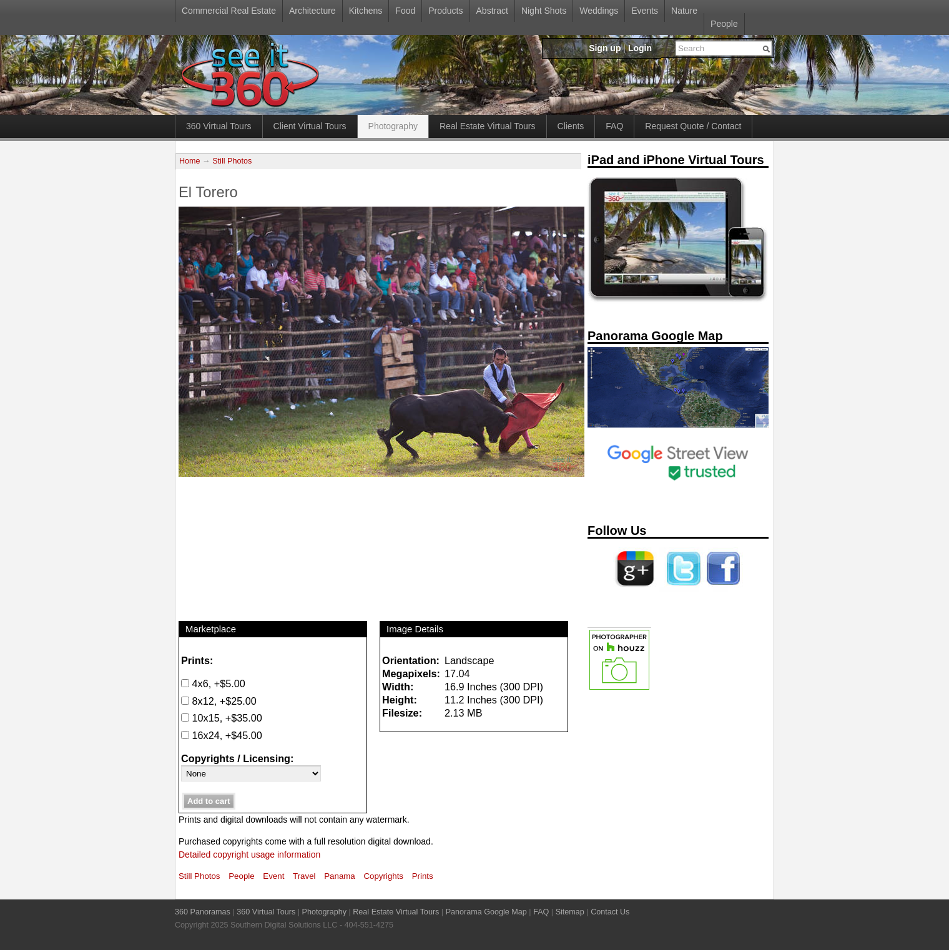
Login (640, 48)
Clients (571, 126)
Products (445, 11)
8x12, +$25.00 (219, 701)
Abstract (492, 11)
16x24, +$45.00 (221, 735)
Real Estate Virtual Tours (488, 126)
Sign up (605, 48)
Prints (422, 876)
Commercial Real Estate (229, 11)
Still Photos (232, 161)
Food (405, 11)
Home (189, 161)
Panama (339, 876)
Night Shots (543, 11)
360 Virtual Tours (219, 126)
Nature (684, 11)
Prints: (197, 660)
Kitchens (366, 11)
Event (273, 876)
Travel (304, 876)
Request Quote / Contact (693, 126)
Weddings (598, 11)
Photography (393, 126)
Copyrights (383, 876)
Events (644, 11)
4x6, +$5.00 (213, 683)
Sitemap (570, 912)
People (724, 24)
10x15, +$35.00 (221, 717)
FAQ (614, 126)
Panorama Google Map (486, 912)
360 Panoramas (202, 912)
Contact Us (610, 912)
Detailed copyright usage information (249, 854)
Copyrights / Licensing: (237, 758)
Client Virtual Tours (310, 126)
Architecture (312, 11)
